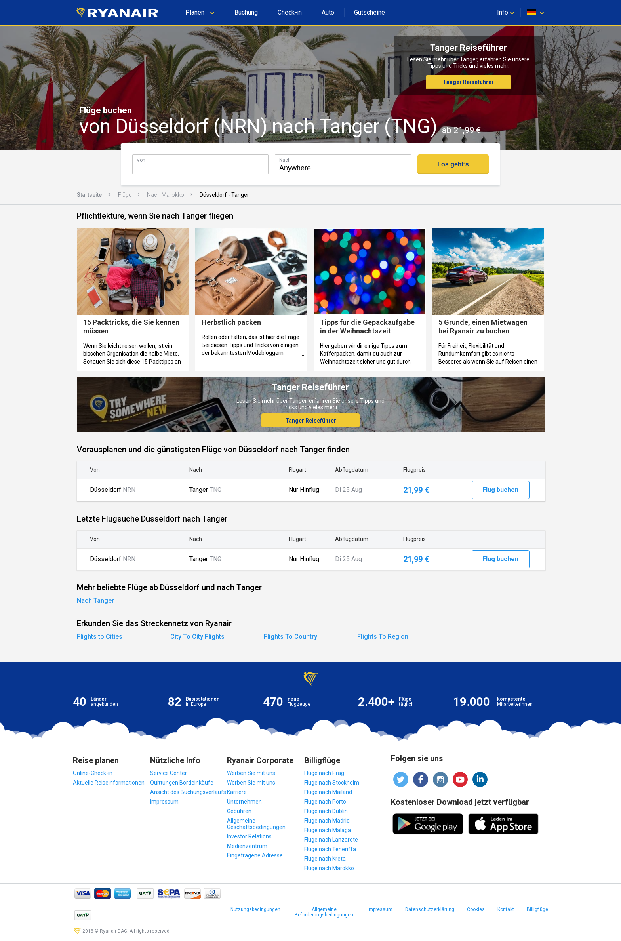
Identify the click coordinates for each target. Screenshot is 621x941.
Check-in (290, 12)
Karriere (237, 792)
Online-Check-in (92, 773)
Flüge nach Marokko (329, 868)
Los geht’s (453, 164)
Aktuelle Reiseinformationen (109, 782)
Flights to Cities (99, 636)
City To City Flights (197, 636)
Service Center (168, 773)
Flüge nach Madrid (327, 820)
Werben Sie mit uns (251, 773)
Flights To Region (382, 636)
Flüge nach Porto (325, 801)
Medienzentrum (247, 846)
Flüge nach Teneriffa (330, 849)
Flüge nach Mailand (328, 792)
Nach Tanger (95, 600)
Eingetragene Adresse (255, 855)
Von (141, 159)
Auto (328, 12)
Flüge (124, 195)
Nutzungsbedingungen (255, 909)
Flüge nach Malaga (327, 830)
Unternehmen (244, 801)
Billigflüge (537, 909)
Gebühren (239, 811)
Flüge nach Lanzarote (331, 839)
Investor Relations (249, 836)
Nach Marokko (165, 195)
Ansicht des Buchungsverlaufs (188, 792)
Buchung (246, 12)
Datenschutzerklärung (429, 909)
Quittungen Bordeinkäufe (181, 782)
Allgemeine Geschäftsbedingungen (256, 823)
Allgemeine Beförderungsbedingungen (324, 912)
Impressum (164, 801)
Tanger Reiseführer (468, 82)
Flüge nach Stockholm (331, 782)
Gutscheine (369, 12)
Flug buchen (500, 489)
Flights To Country (290, 636)
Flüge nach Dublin (326, 811)
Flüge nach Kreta (325, 858)
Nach (285, 159)
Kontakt (505, 909)
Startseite (89, 195)
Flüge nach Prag (324, 773)
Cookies (476, 909)
